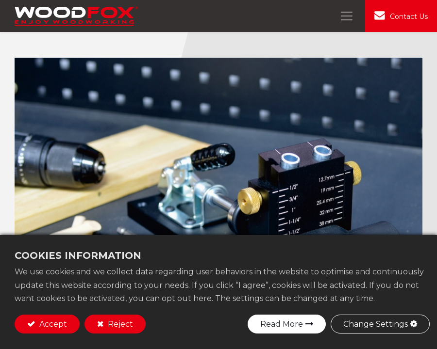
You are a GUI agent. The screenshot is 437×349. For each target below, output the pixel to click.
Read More (281, 324)
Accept (52, 324)
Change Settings (375, 324)
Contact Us (409, 16)
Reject (119, 324)
